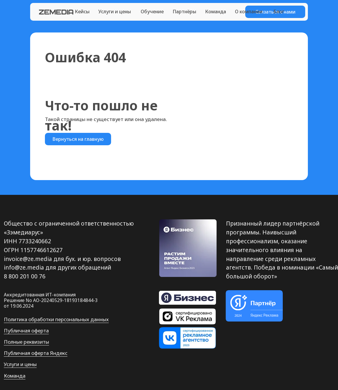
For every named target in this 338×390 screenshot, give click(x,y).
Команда (215, 11)
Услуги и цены (114, 11)
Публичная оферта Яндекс (35, 353)
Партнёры (184, 11)
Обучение (152, 11)
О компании (248, 11)
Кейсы (82, 11)
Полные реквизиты (26, 341)
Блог (278, 11)
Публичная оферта (26, 330)
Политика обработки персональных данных (56, 319)
